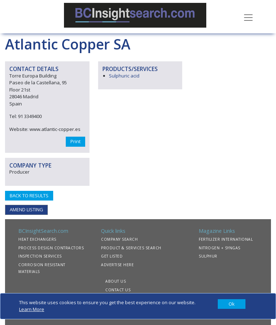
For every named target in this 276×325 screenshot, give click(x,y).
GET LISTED (112, 256)
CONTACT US (117, 289)
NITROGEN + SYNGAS (219, 247)
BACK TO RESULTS (29, 195)
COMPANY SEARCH (119, 239)
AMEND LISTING (26, 209)
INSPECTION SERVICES (40, 256)
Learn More (31, 309)
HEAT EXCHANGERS (37, 239)
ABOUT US (115, 281)
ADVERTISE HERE (117, 264)
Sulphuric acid (124, 75)
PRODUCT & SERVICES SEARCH (131, 247)
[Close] (231, 304)
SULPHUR (208, 256)
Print (75, 141)
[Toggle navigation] (248, 17)
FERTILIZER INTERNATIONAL (226, 239)
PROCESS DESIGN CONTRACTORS (51, 247)
